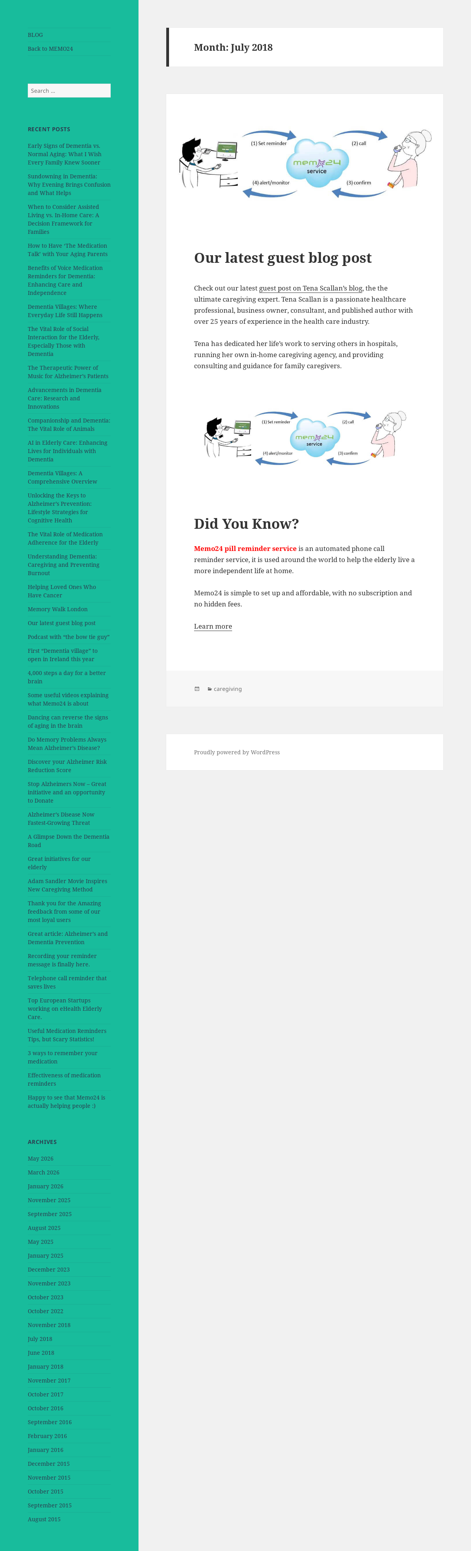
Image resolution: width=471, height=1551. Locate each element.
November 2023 (49, 1283)
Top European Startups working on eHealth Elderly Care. (65, 1008)
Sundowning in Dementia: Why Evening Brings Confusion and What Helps (69, 184)
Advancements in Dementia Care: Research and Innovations (65, 398)
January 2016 (45, 1449)
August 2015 (44, 1519)
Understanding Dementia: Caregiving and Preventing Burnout (64, 565)
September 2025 (50, 1214)
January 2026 (45, 1186)
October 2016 (45, 1408)
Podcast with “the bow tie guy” (69, 637)
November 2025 (49, 1200)
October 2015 (45, 1491)
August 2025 (44, 1228)
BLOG (35, 34)
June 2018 (41, 1352)
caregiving (228, 688)
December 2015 (49, 1463)
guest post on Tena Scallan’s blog (310, 288)
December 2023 (49, 1269)
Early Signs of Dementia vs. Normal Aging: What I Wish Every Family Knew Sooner (65, 154)
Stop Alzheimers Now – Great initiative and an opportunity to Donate (67, 792)
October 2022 (45, 1311)
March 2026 (44, 1172)
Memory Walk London (58, 609)
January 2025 (45, 1255)
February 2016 (47, 1436)
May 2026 (41, 1158)
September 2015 (50, 1505)
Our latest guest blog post (62, 623)
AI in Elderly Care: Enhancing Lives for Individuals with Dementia (68, 451)
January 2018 (45, 1366)
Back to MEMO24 (50, 48)
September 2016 (50, 1422)
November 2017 (49, 1380)
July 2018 (40, 1339)
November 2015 (49, 1477)
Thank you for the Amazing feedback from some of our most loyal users (64, 911)
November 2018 (49, 1325)
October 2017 (45, 1394)
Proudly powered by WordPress (237, 752)
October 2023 (45, 1297)
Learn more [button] (213, 626)
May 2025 (41, 1241)
